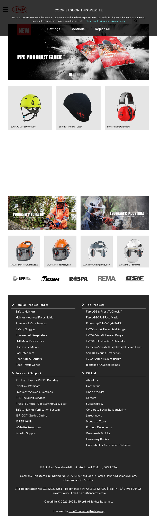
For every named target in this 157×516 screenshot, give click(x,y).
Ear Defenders (25, 353)
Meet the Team (96, 421)
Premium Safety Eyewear (32, 323)
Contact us (93, 386)
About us (92, 380)
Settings (53, 29)
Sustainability (94, 403)
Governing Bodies (97, 439)
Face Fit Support (26, 433)
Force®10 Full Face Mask (102, 317)
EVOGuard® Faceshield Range (106, 329)
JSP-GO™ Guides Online (31, 415)
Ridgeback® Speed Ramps (103, 364)
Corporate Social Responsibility (106, 409)
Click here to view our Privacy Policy (105, 21)
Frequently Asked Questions (34, 391)
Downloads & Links (98, 433)
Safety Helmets (26, 311)
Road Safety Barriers (29, 358)
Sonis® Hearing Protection (103, 353)
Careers (91, 397)
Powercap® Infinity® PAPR (104, 323)
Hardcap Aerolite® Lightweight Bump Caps (113, 347)
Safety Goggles (26, 329)
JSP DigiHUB (24, 421)
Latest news (94, 415)
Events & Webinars (28, 386)
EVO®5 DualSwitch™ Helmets (105, 341)
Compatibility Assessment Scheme (108, 445)
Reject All (102, 29)
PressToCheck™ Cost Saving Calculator (41, 403)
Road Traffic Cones (28, 364)
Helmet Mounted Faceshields (34, 317)
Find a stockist (95, 391)
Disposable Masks (27, 347)
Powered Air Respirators (31, 335)
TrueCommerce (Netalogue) (86, 511)
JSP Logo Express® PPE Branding (37, 380)
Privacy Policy (61, 493)
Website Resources (28, 427)
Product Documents (99, 427)
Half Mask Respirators (30, 341)
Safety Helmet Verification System (38, 409)
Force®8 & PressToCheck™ (104, 311)
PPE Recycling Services (30, 397)
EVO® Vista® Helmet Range (104, 335)
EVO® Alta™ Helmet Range (103, 358)
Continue (78, 29)
